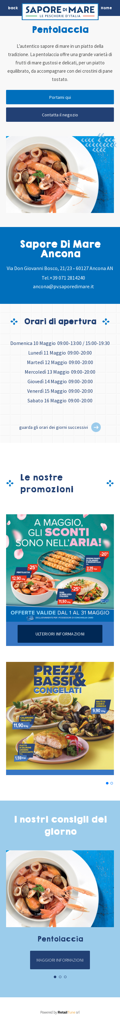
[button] (96, 427)
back (13, 8)
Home (106, 8)
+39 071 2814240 (67, 278)
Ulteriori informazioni (60, 634)
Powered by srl (60, 1012)
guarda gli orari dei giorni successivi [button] (53, 427)
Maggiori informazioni (60, 960)
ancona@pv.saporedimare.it (63, 286)
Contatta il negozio (60, 115)
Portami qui (60, 97)
